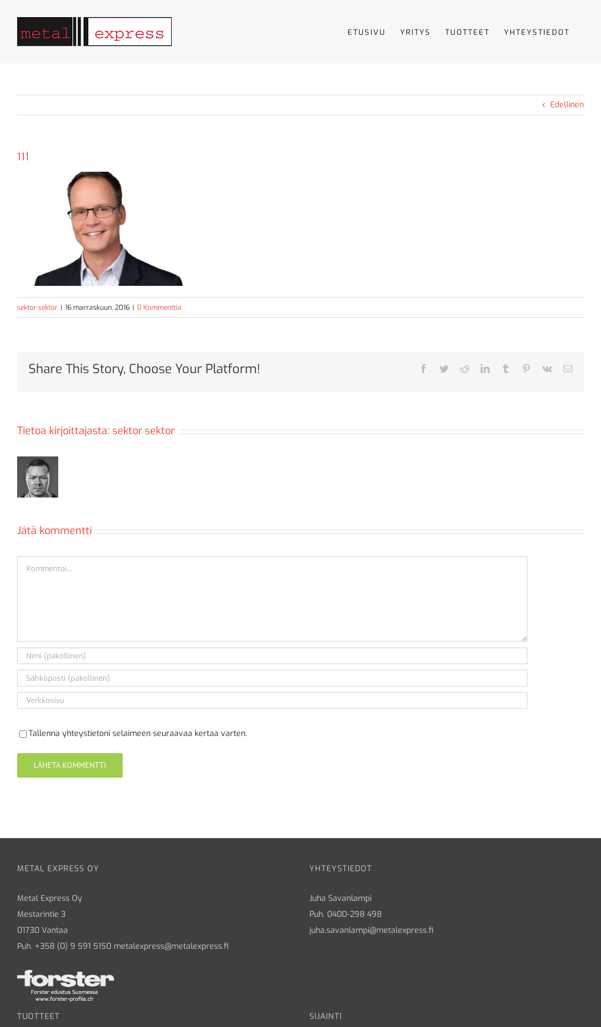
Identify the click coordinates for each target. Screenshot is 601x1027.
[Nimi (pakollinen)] (272, 656)
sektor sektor (37, 307)
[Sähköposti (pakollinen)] (272, 678)
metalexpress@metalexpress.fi (171, 946)
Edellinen (567, 104)
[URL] (272, 700)
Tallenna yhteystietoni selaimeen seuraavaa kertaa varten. (138, 733)
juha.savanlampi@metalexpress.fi (371, 930)
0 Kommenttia (159, 307)
